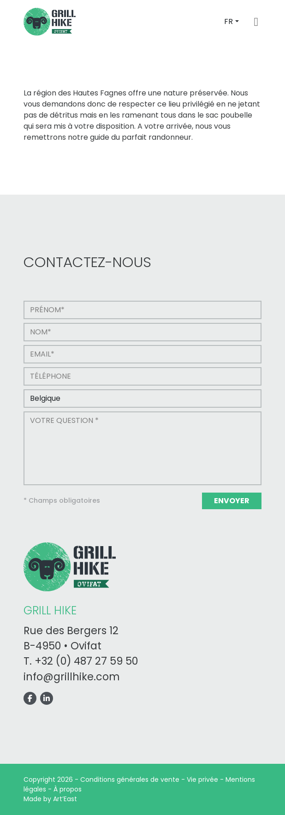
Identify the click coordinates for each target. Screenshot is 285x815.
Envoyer (231, 500)
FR (228, 21)
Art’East (65, 798)
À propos (67, 789)
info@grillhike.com (72, 677)
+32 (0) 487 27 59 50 (86, 661)
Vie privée (202, 779)
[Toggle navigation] (256, 22)
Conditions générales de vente (129, 779)
